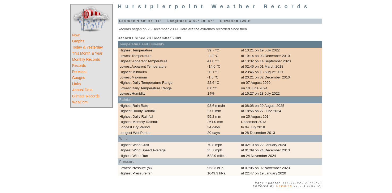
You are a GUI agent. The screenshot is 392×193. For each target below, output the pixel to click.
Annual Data (82, 90)
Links (76, 84)
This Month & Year (87, 53)
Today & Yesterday (87, 47)
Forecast (79, 71)
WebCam (80, 102)
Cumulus (284, 186)
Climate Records (86, 96)
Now (76, 35)
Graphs (78, 41)
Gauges (78, 78)
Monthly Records (86, 59)
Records (79, 65)
